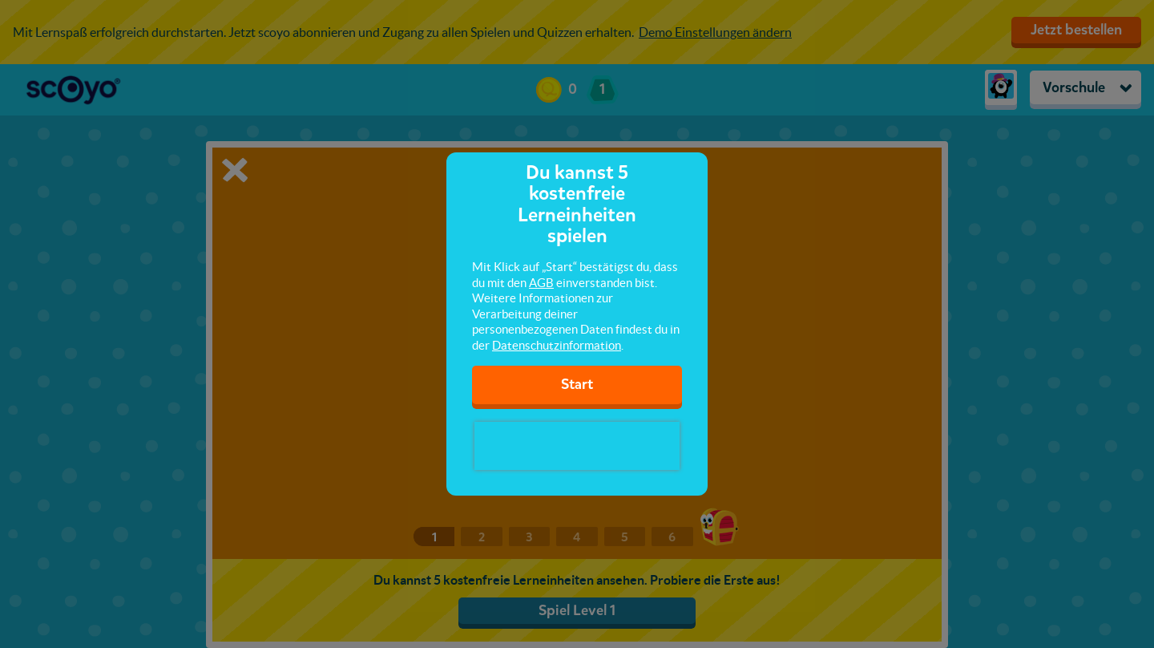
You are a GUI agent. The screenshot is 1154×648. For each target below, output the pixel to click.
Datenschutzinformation (556, 345)
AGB (541, 283)
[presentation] (577, 446)
